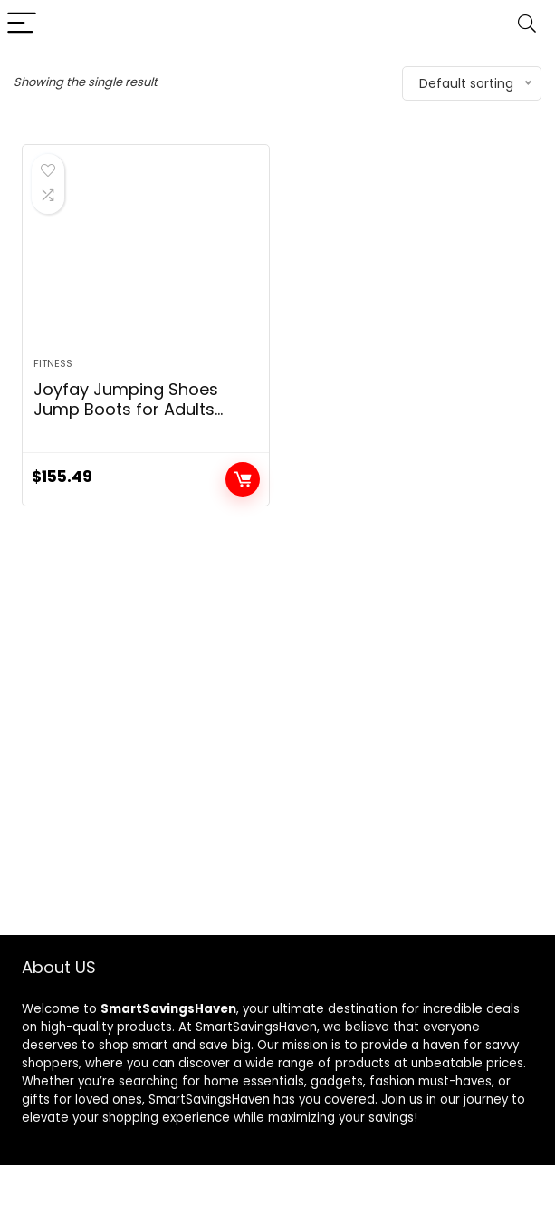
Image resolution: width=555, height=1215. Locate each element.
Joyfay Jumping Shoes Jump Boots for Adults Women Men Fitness (125, 409)
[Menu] (21, 24)
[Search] (527, 24)
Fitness (52, 363)
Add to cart (243, 479)
